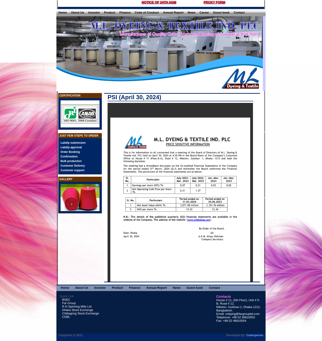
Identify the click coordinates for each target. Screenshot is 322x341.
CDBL (66, 317)
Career (204, 12)
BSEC (66, 299)
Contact (239, 12)
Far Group (69, 303)
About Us (77, 12)
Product (109, 12)
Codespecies (254, 335)
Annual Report (173, 12)
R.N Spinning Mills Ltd (77, 306)
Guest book (221, 12)
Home (62, 12)
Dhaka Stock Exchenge (77, 310)
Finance (125, 12)
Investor (94, 12)
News (191, 12)
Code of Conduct (147, 12)
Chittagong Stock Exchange (80, 313)
